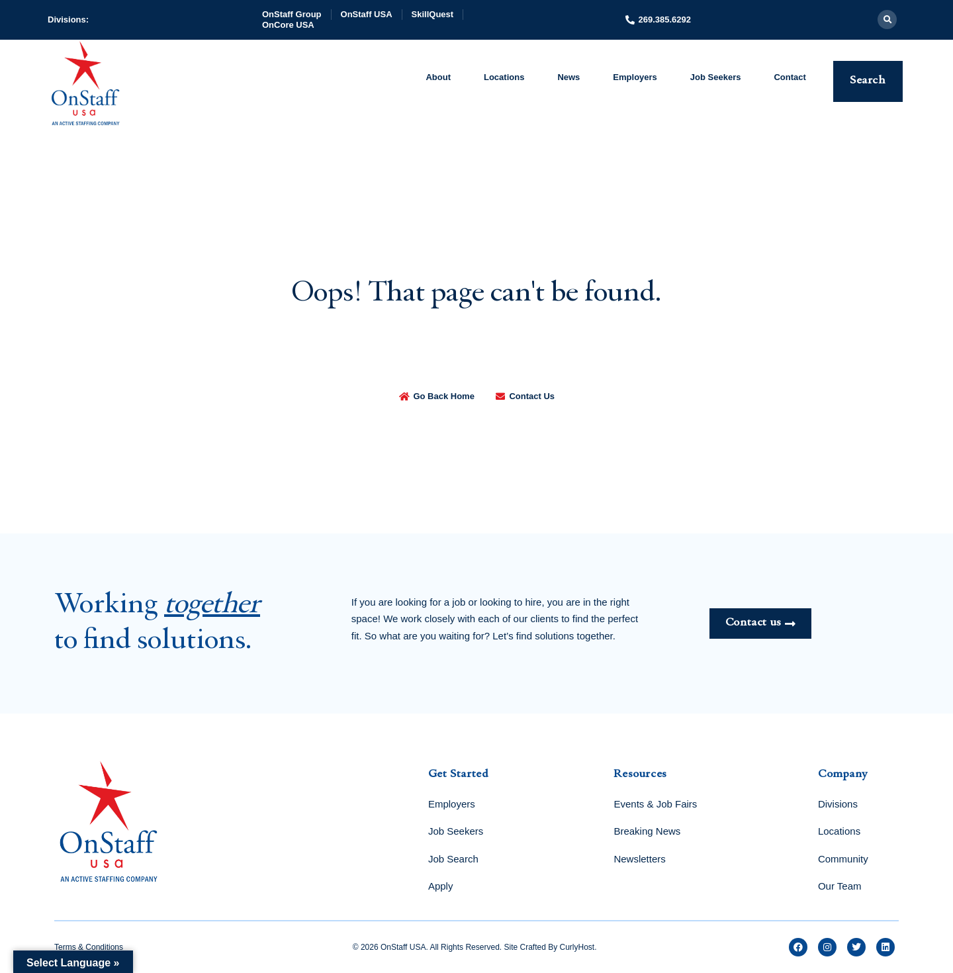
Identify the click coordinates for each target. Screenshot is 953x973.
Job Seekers (715, 77)
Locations (504, 77)
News (568, 77)
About (438, 77)
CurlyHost (577, 947)
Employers (635, 77)
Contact (789, 77)
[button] (887, 19)
